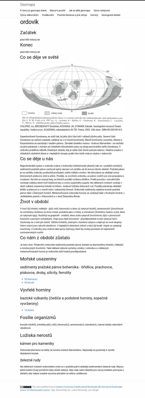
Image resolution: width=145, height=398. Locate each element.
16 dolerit (29, 310)
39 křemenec (30, 279)
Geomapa (27, 4)
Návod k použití (58, 10)
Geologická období (111, 15)
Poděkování (48, 15)
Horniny (94, 15)
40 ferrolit (29, 282)
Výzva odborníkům (29, 15)
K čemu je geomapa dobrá (33, 10)
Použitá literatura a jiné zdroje (72, 15)
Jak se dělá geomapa (80, 10)
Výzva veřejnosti (102, 10)
